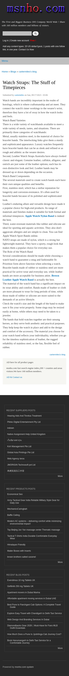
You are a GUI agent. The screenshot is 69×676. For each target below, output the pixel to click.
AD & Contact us (14, 377)
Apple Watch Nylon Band (39, 216)
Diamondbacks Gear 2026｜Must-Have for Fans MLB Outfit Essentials (32, 626)
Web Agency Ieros (15, 458)
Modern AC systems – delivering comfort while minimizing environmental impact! (34, 522)
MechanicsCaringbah (17, 509)
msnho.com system (24, 667)
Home (5, 71)
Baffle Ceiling (13, 515)
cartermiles (19, 95)
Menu (5, 60)
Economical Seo (15, 494)
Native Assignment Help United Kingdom (26, 434)
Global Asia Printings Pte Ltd (20, 452)
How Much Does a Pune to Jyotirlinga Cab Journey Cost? (34, 634)
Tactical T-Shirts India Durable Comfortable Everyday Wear (32, 537)
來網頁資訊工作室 (15, 471)
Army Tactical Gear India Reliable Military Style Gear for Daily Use (33, 501)
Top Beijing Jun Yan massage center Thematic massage (33, 530)
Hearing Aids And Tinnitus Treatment (24, 416)
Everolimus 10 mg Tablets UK (21, 580)
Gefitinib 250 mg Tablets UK (20, 586)
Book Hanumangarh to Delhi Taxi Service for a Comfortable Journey (29, 641)
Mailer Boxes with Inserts (19, 551)
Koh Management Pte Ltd (19, 446)
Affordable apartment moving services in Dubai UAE (31, 598)
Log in (5, 40)
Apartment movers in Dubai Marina (23, 592)
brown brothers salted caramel (21, 557)
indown (10, 428)
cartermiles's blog (28, 71)
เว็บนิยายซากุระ (14, 440)
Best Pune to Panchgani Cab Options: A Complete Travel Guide (34, 605)
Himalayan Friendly (16, 544)
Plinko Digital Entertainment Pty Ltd (24, 422)
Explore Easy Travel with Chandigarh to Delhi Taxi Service (34, 613)
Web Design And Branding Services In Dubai (28, 619)
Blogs (13, 71)
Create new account (20, 40)
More (60, 476)
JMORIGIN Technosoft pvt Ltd (21, 465)
